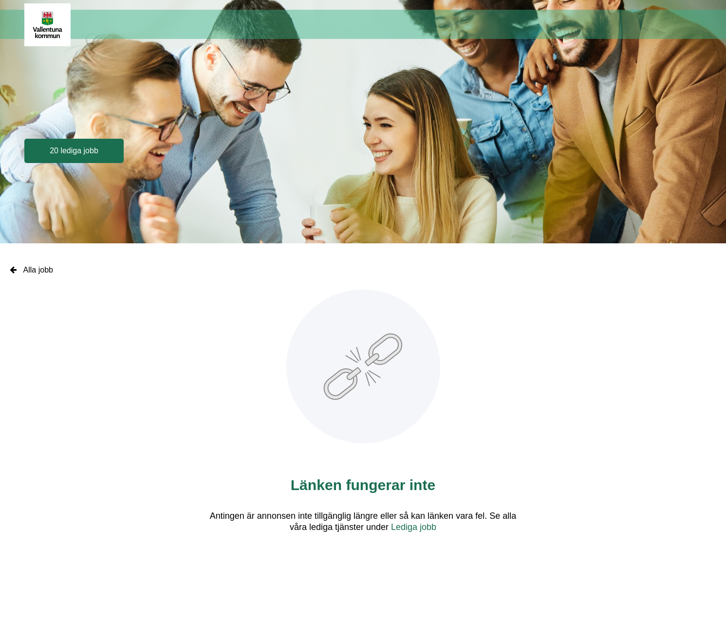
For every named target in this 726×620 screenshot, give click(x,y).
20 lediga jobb (74, 150)
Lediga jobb (413, 527)
